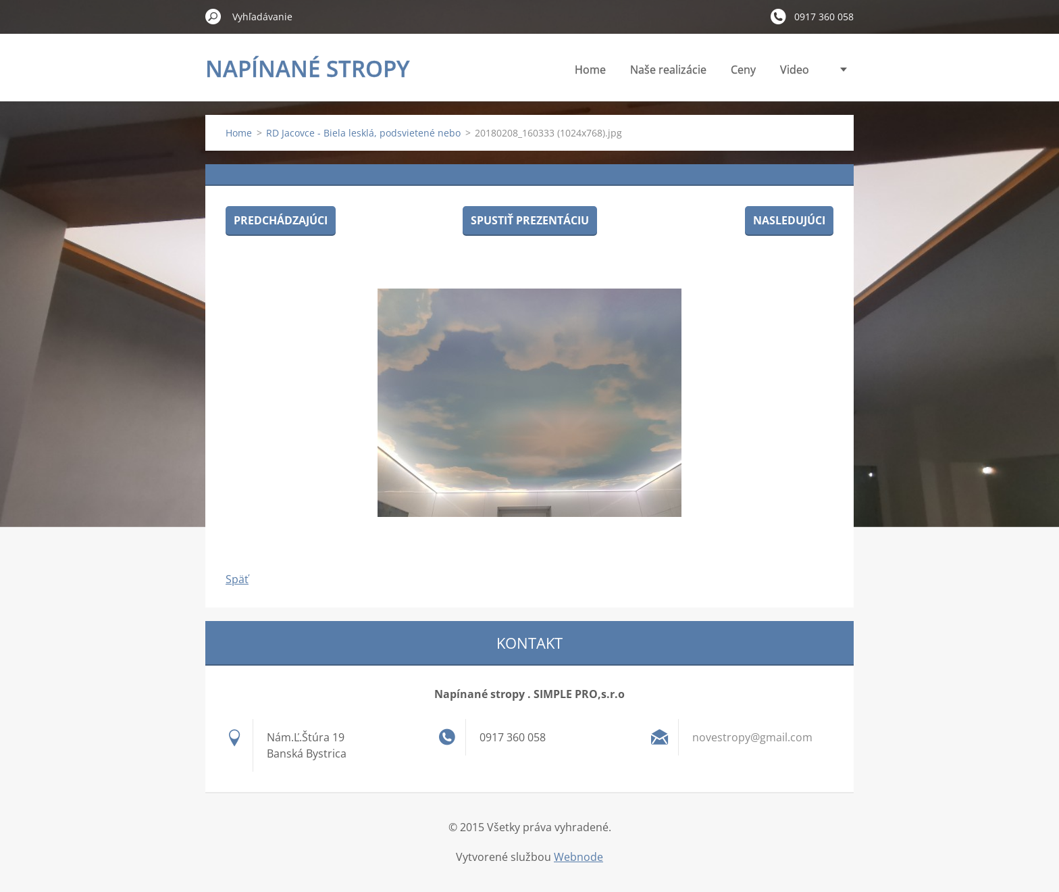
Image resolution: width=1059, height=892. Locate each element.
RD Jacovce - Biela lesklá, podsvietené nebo (363, 132)
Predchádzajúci (281, 220)
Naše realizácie (668, 69)
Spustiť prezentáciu (530, 220)
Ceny (743, 69)
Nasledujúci (789, 220)
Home (590, 69)
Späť (237, 579)
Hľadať (213, 16)
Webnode (578, 856)
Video (794, 69)
